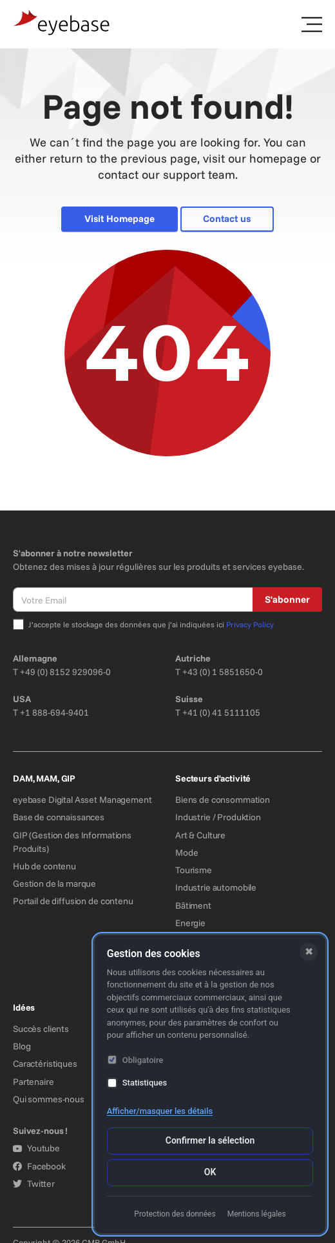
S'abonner (287, 599)
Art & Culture (200, 835)
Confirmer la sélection (210, 1140)
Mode (186, 852)
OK (210, 1172)
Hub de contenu (44, 866)
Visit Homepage (119, 218)
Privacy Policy (250, 624)
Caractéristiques (45, 1063)
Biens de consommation (222, 799)
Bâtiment (193, 905)
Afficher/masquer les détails (160, 1111)
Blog (21, 1046)
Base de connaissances (58, 817)
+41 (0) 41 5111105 (221, 712)
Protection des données (174, 1213)
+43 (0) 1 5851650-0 (222, 672)
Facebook (39, 1166)
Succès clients (41, 1029)
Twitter (34, 1183)
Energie (190, 923)
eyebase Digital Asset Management (82, 799)
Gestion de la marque (54, 883)
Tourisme (193, 870)
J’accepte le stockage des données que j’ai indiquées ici (151, 624)
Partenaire (33, 1081)
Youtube (36, 1148)
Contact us (227, 218)
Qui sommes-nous (48, 1099)
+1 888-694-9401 (54, 712)
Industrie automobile (215, 887)
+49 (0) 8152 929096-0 (65, 672)
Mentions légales (256, 1213)
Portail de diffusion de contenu (73, 901)
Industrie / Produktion (218, 817)
